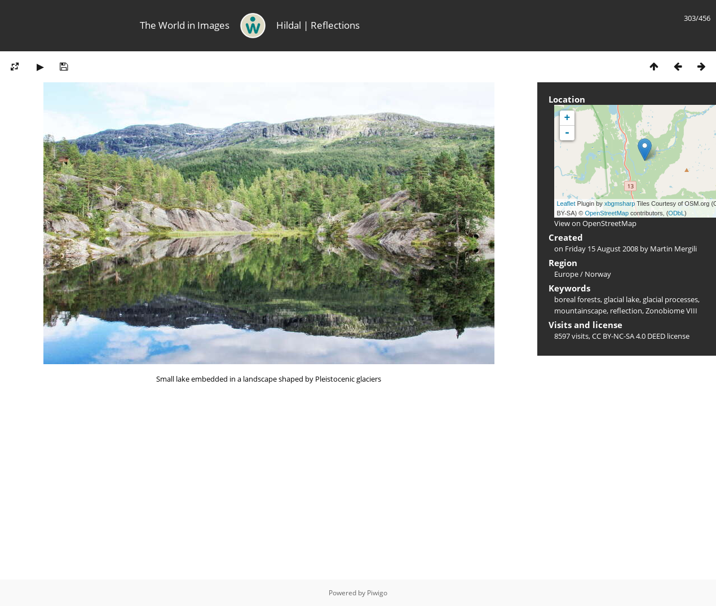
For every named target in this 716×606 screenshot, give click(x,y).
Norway (598, 274)
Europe (566, 274)
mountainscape (580, 311)
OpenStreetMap (607, 213)
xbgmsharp (619, 203)
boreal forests (577, 299)
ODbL (676, 213)
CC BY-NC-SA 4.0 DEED (628, 336)
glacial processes (670, 299)
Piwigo (377, 593)
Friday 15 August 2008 (601, 249)
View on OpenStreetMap (595, 223)
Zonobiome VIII (671, 311)
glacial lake (621, 299)
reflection (626, 311)
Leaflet (566, 203)
